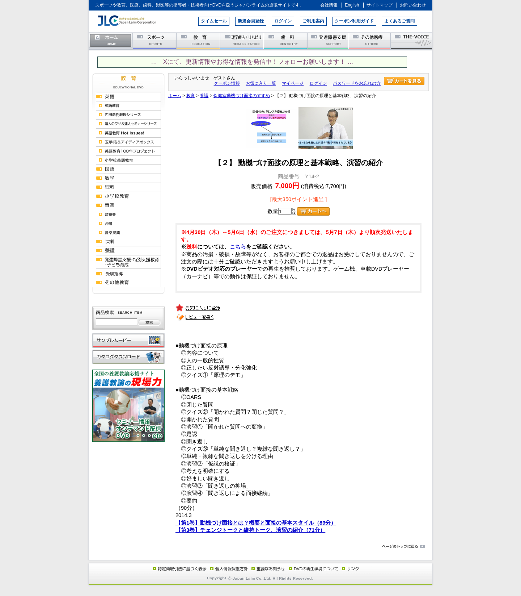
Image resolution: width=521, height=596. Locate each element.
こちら (238, 247)
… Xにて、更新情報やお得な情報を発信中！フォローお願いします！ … (252, 61)
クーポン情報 (227, 83)
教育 (198, 41)
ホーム (111, 41)
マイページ (293, 83)
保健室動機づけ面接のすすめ (241, 95)
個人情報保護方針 (228, 568)
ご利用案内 (313, 21)
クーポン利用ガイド (354, 21)
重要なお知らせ (266, 568)
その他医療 (370, 41)
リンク (350, 568)
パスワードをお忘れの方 (357, 83)
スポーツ (155, 41)
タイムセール (214, 21)
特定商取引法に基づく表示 (179, 568)
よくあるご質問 (399, 21)
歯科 (286, 41)
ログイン (283, 21)
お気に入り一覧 (261, 83)
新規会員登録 (251, 21)
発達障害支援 (329, 41)
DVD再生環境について (314, 568)
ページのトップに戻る (260, 546)
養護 (204, 95)
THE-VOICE (411, 41)
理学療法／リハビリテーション (242, 41)
